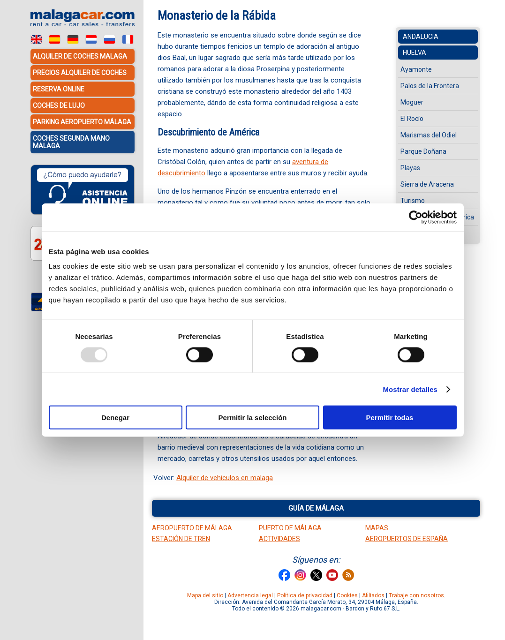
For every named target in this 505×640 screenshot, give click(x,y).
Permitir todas (390, 418)
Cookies (347, 595)
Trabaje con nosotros (416, 595)
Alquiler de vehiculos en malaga (224, 478)
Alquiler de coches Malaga (80, 56)
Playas (410, 168)
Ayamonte (416, 69)
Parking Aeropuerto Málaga (82, 122)
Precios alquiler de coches (80, 72)
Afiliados (373, 595)
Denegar (115, 418)
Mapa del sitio (205, 595)
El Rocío (411, 118)
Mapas (376, 528)
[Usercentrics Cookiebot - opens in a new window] (416, 217)
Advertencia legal (250, 595)
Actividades (279, 538)
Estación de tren (181, 538)
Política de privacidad (304, 595)
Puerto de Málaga (290, 528)
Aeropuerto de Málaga (192, 528)
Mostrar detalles (410, 389)
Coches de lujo (59, 105)
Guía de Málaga (316, 508)
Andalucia (420, 36)
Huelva (414, 52)
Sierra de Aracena (427, 184)
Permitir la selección (253, 418)
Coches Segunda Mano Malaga (71, 142)
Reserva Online (58, 89)
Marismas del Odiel (428, 135)
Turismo (412, 200)
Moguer (411, 102)
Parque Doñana (423, 151)
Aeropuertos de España (406, 538)
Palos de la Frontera (429, 86)
